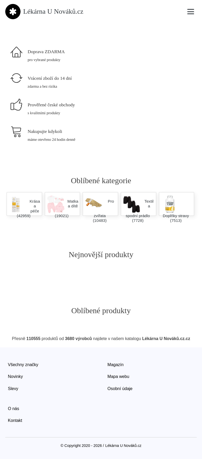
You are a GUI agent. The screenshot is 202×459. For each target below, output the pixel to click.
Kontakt (15, 420)
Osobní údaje (120, 388)
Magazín (116, 364)
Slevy (13, 388)
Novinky (15, 376)
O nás (13, 408)
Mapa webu (118, 376)
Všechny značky (23, 364)
